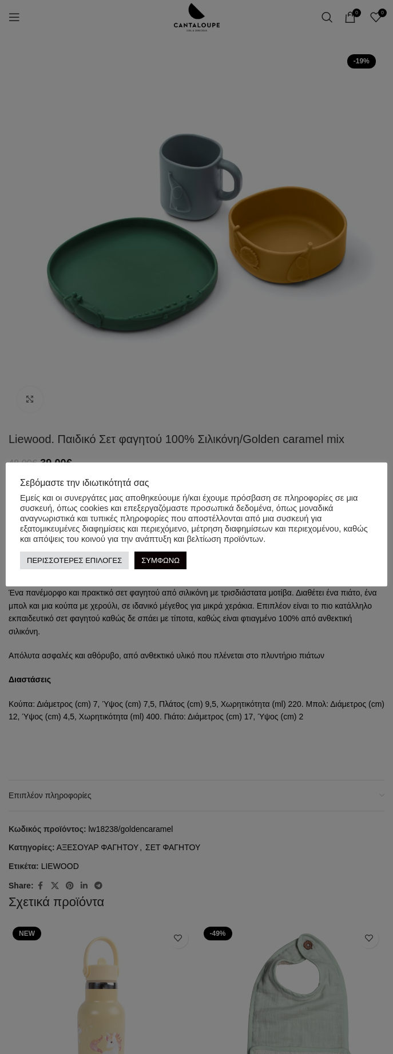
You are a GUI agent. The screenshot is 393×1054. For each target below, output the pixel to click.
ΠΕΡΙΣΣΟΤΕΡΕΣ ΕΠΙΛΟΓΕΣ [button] (74, 560)
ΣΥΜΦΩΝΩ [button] (160, 560)
